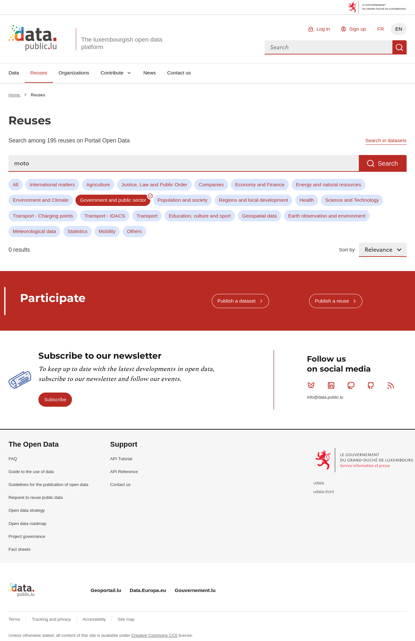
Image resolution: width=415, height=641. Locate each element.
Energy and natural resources (328, 184)
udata (318, 483)
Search (399, 47)
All (15, 184)
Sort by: (347, 249)
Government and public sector (113, 200)
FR (380, 29)
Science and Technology (352, 200)
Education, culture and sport (200, 216)
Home (14, 94)
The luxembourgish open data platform (121, 43)
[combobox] (328, 47)
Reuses (38, 72)
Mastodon (352, 385)
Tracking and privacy (52, 619)
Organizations (73, 72)
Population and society (182, 200)
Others (134, 231)
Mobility (107, 231)
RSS (392, 385)
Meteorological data (34, 231)
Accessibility (95, 619)
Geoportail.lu (106, 590)
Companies (211, 184)
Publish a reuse (332, 301)
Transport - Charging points (43, 216)
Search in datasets (385, 140)
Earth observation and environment (327, 216)
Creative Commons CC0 (154, 635)
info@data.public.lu (325, 397)
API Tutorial (121, 458)
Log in (323, 29)
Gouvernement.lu (195, 590)
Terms (14, 619)
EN (398, 29)
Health (306, 200)
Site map (126, 619)
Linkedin (332, 385)
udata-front (323, 491)
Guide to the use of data (31, 471)
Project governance (26, 536)
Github (372, 385)
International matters (52, 184)
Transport (147, 216)
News (149, 72)
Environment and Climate (41, 200)
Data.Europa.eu (148, 590)
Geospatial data (259, 216)
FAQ (12, 458)
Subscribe (55, 399)
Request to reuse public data (35, 497)
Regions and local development (253, 200)
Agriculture (98, 184)
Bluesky (312, 385)
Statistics (77, 231)
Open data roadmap (27, 523)
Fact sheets (19, 549)
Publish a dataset (237, 301)
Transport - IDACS (105, 216)
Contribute (112, 72)
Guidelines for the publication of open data (48, 484)
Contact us (179, 72)
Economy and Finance (260, 184)
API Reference (124, 471)
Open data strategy (26, 510)
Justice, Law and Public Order (154, 184)
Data (13, 72)
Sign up (357, 29)
